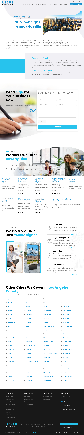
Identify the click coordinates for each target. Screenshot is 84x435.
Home (24, 4)
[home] (8, 3)
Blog (60, 4)
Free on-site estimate (75, 4)
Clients (56, 4)
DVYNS (34, 433)
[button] (35, 4)
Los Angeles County (24, 16)
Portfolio (51, 4)
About (28, 4)
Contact (65, 4)
